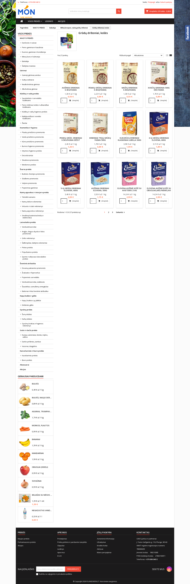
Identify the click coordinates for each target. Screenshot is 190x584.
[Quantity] (64, 100)
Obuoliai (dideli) (40, 467)
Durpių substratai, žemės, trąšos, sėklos (35, 336)
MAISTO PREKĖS (26, 38)
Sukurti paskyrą (166, 2)
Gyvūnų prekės (26, 310)
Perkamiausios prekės (27, 542)
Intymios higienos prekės (32, 151)
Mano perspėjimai (104, 552)
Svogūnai (36, 481)
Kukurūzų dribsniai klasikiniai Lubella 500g (129, 139)
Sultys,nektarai (28, 80)
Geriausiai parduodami (30, 376)
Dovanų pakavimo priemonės (34, 268)
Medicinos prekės (29, 164)
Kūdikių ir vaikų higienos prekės (34, 112)
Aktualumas (148, 55)
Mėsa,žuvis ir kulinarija (31, 56)
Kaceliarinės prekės (30, 355)
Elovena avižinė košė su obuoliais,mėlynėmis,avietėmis (162, 189)
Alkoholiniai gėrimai (29, 89)
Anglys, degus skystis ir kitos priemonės (33, 232)
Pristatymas (62, 539)
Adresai (100, 549)
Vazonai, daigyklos (29, 346)
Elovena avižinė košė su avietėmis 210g (129, 189)
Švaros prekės (25, 169)
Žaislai (24, 123)
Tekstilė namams (28, 197)
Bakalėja (25, 61)
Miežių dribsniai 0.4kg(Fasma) (129, 89)
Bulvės (35, 384)
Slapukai (60, 545)
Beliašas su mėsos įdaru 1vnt (42, 495)
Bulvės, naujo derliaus (42, 398)
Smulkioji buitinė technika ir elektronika (33, 216)
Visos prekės (34, 21)
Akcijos (61, 21)
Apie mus (61, 552)
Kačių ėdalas (27, 319)
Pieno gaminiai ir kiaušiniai (32, 47)
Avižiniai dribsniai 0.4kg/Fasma (71, 89)
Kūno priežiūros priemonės (33, 141)
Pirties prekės (27, 247)
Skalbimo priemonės (30, 178)
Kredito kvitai (102, 545)
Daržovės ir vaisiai (29, 43)
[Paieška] (95, 11)
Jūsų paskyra (104, 532)
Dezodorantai (27, 155)
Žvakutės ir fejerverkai (31, 273)
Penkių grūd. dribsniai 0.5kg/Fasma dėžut (71, 139)
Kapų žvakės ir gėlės (28, 296)
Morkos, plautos (40, 425)
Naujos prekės (23, 539)
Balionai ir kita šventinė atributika (35, 291)
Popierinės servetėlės (30, 277)
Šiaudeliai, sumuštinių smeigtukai (35, 286)
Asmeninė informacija (105, 539)
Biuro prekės (27, 360)
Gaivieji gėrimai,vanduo (31, 75)
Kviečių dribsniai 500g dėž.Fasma (159, 89)
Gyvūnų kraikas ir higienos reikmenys (32, 324)
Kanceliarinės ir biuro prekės (32, 351)
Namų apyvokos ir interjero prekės (34, 192)
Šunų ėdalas (27, 314)
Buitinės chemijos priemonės (33, 174)
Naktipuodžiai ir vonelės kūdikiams (31, 117)
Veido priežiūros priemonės (33, 137)
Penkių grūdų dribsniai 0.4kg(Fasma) (100, 89)
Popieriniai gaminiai (30, 188)
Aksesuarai (24, 365)
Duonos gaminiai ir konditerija (34, 52)
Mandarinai (38, 453)
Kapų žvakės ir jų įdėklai (31, 300)
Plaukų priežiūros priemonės (33, 132)
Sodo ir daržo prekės (28, 330)
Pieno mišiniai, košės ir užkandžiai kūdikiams (35, 106)
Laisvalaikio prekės (28, 222)
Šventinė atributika (28, 263)
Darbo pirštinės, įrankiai (31, 341)
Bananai (36, 439)
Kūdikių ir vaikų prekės (29, 93)
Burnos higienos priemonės (33, 146)
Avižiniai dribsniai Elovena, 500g (100, 189)
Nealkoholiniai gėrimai (31, 84)
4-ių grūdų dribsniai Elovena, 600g (159, 139)
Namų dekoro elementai (31, 201)
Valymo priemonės (29, 183)
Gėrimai (23, 70)
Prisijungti (151, 2)
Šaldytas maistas (28, 66)
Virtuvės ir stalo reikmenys (32, 206)
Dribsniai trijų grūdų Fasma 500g (100, 139)
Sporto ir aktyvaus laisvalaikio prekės (34, 258)
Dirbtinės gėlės (28, 305)
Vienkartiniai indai (29, 227)
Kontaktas (143, 532)
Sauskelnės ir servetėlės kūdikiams (31, 99)
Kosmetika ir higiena (28, 128)
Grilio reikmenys (28, 238)
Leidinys (49, 21)
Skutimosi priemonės (30, 160)
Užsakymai (101, 542)
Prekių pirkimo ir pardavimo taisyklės (72, 542)
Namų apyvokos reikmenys (33, 211)
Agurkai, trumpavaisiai (42, 411)
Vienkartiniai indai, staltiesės (33, 282)
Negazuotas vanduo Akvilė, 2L (42, 510)
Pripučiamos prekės (30, 252)
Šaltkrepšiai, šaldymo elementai (34, 243)
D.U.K (59, 556)
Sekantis (120, 212)
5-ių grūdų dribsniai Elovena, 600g (71, 189)
